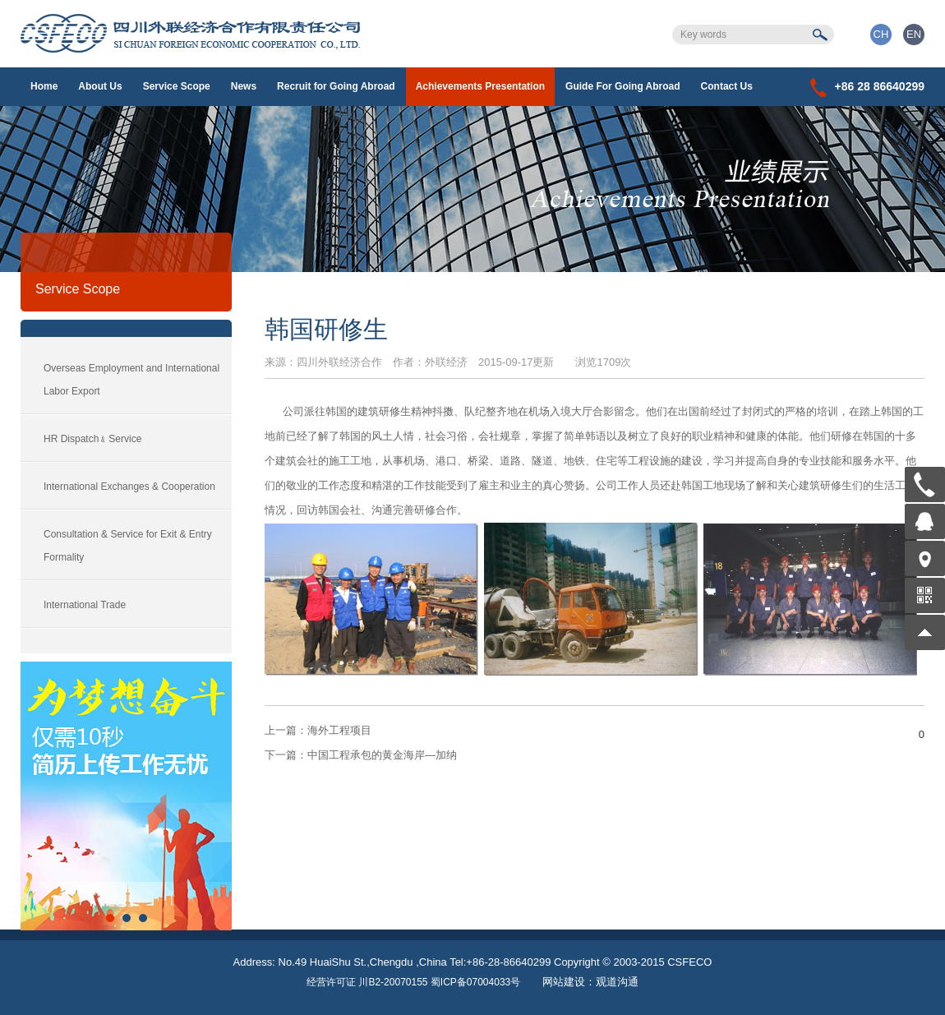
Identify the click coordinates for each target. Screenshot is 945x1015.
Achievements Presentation (480, 86)
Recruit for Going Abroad (336, 86)
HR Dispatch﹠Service (92, 439)
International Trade (85, 605)
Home (44, 86)
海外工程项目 (318, 730)
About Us (100, 86)
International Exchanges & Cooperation (129, 486)
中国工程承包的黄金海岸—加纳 (361, 755)
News (243, 86)
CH (881, 34)
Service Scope (176, 86)
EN (913, 34)
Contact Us (727, 86)
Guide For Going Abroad (622, 86)
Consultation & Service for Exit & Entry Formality (128, 545)
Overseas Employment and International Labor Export (131, 379)
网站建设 (563, 982)
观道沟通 (617, 982)
